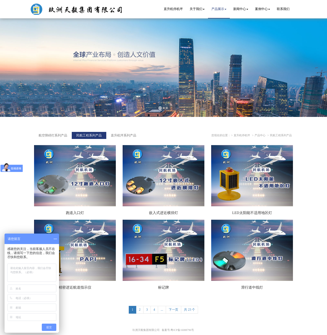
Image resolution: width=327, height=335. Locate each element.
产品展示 (218, 9)
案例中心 (262, 9)
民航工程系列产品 (281, 135)
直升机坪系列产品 (123, 135)
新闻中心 (240, 9)
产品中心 (260, 135)
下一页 (173, 309)
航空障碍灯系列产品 (53, 135)
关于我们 (197, 9)
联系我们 (283, 9)
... (162, 309)
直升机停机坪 (242, 135)
